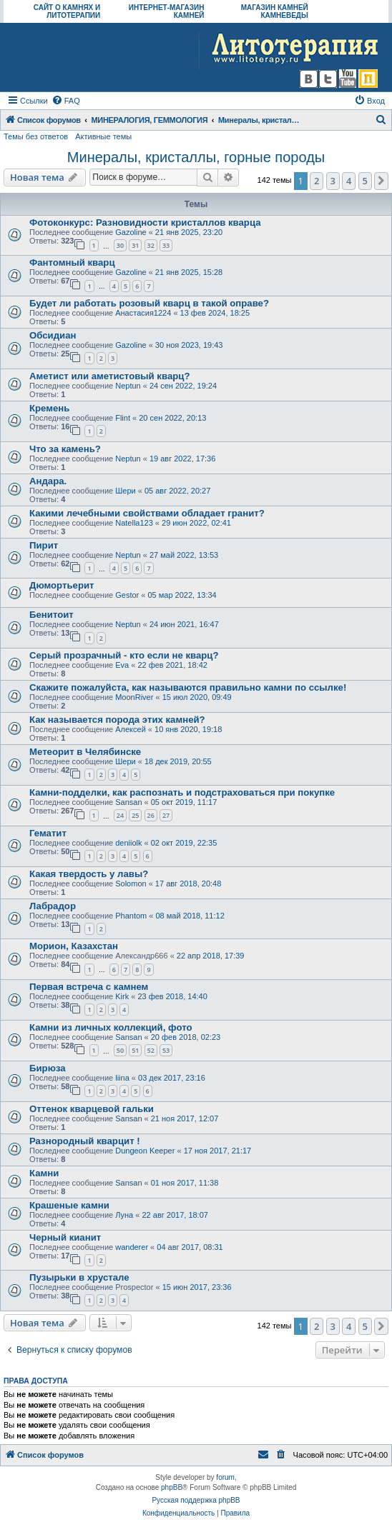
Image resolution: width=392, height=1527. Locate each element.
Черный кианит (65, 1237)
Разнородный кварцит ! (84, 1141)
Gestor (127, 595)
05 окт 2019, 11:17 (184, 802)
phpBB (171, 1487)
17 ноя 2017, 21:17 (218, 1150)
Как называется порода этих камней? (117, 719)
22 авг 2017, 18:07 (174, 1215)
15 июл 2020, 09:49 (197, 697)
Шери (125, 490)
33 (166, 245)
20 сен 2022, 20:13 (172, 418)
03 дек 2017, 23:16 (171, 1077)
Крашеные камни (69, 1205)
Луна (124, 1215)
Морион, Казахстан (73, 946)
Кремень (49, 408)
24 (120, 815)
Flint (122, 418)
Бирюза (47, 1068)
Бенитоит (51, 614)
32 (151, 245)
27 (166, 815)
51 (135, 1050)
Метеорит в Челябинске (85, 751)
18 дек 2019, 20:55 (178, 761)
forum (225, 1477)
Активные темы (103, 136)
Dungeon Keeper (145, 1150)
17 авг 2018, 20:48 (188, 883)
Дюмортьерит (61, 585)
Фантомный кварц (72, 262)
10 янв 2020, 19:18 (188, 729)
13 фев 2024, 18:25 (215, 313)
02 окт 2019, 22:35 (184, 842)
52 (151, 1050)
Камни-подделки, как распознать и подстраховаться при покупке (182, 792)
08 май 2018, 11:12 (189, 915)
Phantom (131, 915)
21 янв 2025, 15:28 (188, 272)
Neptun (127, 385)
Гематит (48, 833)
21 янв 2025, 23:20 (188, 232)
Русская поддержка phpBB (196, 1500)
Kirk (122, 996)
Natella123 (134, 523)
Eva (122, 665)
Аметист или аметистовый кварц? (109, 376)
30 (120, 245)
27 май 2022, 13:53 (184, 555)
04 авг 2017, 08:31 (189, 1247)
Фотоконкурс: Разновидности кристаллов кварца (145, 222)
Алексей (130, 729)
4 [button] (348, 180)
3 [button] (332, 180)
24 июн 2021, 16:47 (184, 624)
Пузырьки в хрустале (79, 1277)
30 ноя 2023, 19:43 (189, 345)
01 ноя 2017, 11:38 (185, 1182)
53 (166, 1050)
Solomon (130, 883)
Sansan (128, 802)
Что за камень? (65, 449)
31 (135, 245)
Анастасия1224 (143, 313)
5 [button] (365, 180)
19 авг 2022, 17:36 (182, 458)
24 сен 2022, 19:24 (183, 385)
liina (122, 1077)
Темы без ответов (36, 136)
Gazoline (130, 232)
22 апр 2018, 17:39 (211, 955)
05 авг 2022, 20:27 (177, 490)
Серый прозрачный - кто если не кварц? (123, 655)
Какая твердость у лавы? (88, 873)
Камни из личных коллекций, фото (110, 1027)
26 (151, 815)
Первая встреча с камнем (88, 986)
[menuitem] (66, 100)
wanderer (131, 1247)
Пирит (43, 545)
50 (120, 1050)
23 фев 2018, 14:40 (172, 996)
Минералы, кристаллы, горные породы (196, 157)
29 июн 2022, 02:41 (196, 523)
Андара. (48, 481)
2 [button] (316, 180)
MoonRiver (134, 697)
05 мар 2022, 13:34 (181, 595)
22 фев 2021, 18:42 (172, 665)
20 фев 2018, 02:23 (185, 1037)
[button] (381, 180)
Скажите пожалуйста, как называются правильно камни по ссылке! (187, 687)
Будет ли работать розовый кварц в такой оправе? (149, 303)
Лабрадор (52, 906)
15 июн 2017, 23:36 (197, 1287)
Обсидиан (52, 335)
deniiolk (128, 842)
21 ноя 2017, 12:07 (185, 1118)
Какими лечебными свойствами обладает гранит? (147, 513)
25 (135, 815)
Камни (44, 1173)
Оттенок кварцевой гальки (91, 1108)
